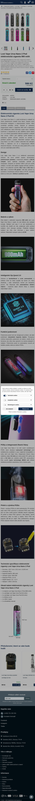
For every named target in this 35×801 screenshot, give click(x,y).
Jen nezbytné (9, 409)
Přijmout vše (25, 409)
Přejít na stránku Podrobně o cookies (17, 411)
